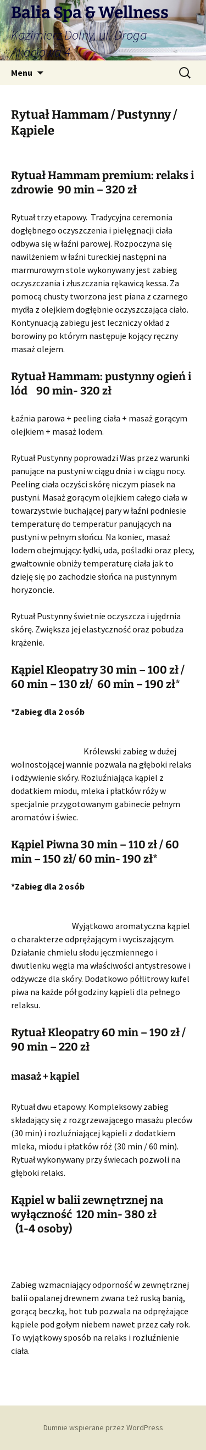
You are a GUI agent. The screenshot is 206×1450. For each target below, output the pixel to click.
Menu (21, 72)
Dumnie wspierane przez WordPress (103, 1427)
